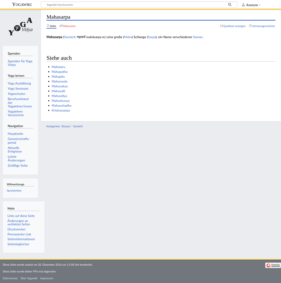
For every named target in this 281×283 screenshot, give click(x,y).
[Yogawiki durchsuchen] (139, 4)
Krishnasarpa (61, 110)
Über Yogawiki (28, 278)
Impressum (46, 278)
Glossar (65, 126)
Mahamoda (59, 81)
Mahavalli (58, 91)
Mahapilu (58, 76)
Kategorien (52, 126)
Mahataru (58, 67)
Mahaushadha (61, 105)
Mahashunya (61, 101)
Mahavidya (59, 96)
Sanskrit (69, 37)
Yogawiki (22, 4)
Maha (128, 37)
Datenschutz (10, 278)
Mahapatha (60, 72)
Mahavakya (60, 86)
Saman (198, 37)
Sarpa (152, 37)
